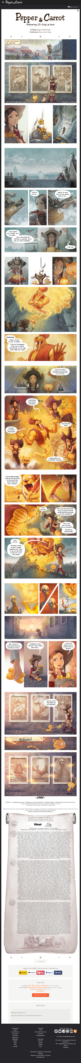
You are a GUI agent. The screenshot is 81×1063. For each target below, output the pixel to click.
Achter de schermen (40, 1032)
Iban (40, 1046)
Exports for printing (41, 989)
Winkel (15, 1041)
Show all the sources (40, 995)
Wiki (40, 1030)
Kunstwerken (15, 1032)
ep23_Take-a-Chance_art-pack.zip (43, 985)
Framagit (40, 1028)
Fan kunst (15, 1033)
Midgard (39, 29)
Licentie (15, 1046)
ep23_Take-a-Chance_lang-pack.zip (45, 987)
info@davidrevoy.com (69, 1036)
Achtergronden (40, 1035)
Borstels (40, 1033)
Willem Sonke (46, 29)
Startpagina (15, 1028)
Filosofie (15, 1035)
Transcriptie (41, 961)
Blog (15, 1042)
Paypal (41, 1044)
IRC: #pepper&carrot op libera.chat (66, 1043)
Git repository (40, 991)
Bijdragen (15, 1039)
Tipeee (40, 1042)
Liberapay (40, 1039)
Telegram (65, 1047)
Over (15, 1044)
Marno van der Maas (45, 32)
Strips (15, 1030)
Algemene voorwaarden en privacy (40, 1055)
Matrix (66, 1045)
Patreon (40, 1041)
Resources (15, 1037)
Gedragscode (40, 1057)
